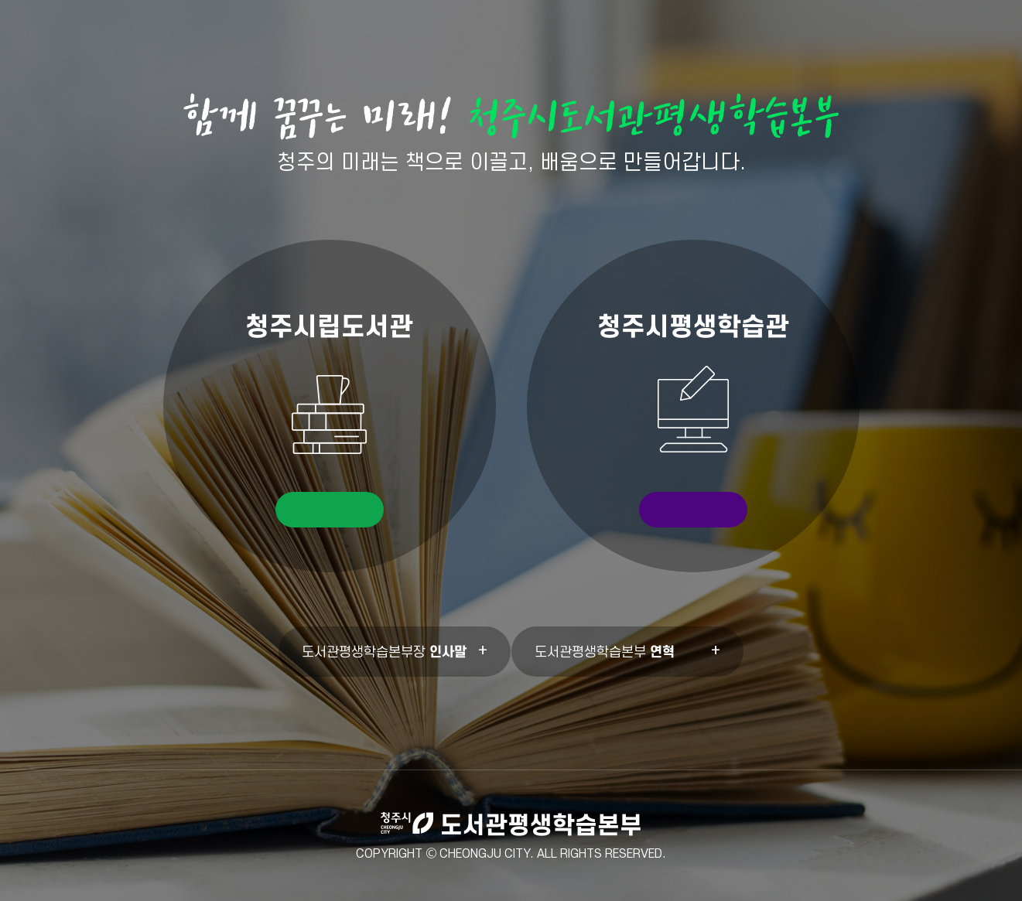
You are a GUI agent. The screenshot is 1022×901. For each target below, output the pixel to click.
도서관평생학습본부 (605, 651)
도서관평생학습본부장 (384, 651)
